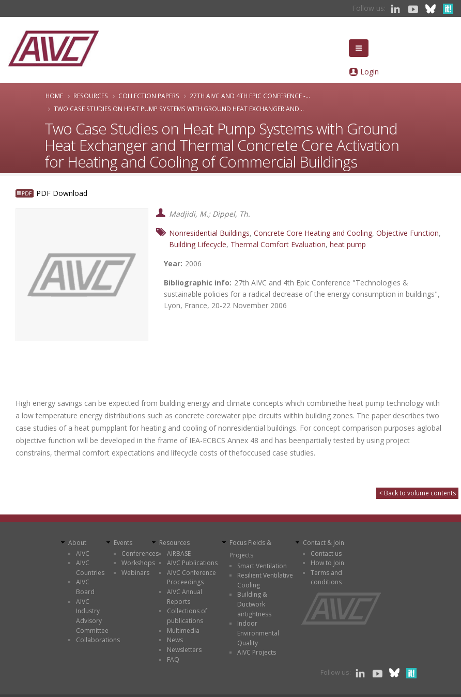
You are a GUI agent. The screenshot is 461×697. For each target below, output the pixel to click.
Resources (90, 96)
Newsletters (184, 649)
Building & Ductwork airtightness (254, 604)
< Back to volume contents (417, 493)
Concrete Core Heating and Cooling (313, 233)
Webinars (135, 572)
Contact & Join (323, 542)
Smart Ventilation (262, 566)
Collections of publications (187, 616)
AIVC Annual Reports (184, 596)
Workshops (138, 562)
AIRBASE (179, 553)
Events (123, 542)
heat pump (348, 244)
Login (369, 72)
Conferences (140, 553)
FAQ (173, 659)
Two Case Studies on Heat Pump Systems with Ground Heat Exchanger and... (179, 108)
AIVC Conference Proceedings (191, 577)
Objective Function (407, 233)
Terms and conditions (326, 577)
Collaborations (98, 639)
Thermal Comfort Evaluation (278, 244)
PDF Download (61, 193)
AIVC (82, 553)
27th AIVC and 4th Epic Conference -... (250, 96)
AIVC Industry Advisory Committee (92, 616)
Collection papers (148, 96)
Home (54, 96)
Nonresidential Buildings (209, 233)
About (77, 542)
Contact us (326, 553)
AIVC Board (85, 587)
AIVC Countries (90, 567)
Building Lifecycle (197, 244)
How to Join (327, 562)
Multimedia (183, 630)
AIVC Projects (256, 652)
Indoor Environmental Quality (258, 633)
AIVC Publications (192, 562)
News (175, 639)
